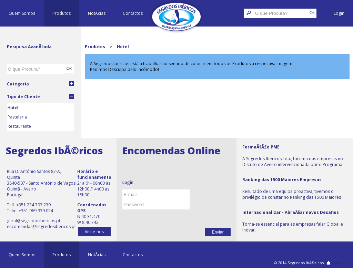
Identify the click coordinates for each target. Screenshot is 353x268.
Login (339, 13)
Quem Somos (22, 13)
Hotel (13, 108)
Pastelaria (17, 117)
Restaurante (19, 126)
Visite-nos (94, 232)
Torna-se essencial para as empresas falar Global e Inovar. (292, 221)
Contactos (133, 13)
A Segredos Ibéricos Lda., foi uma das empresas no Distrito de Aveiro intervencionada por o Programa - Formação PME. (293, 156)
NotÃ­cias (96, 13)
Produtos (61, 13)
